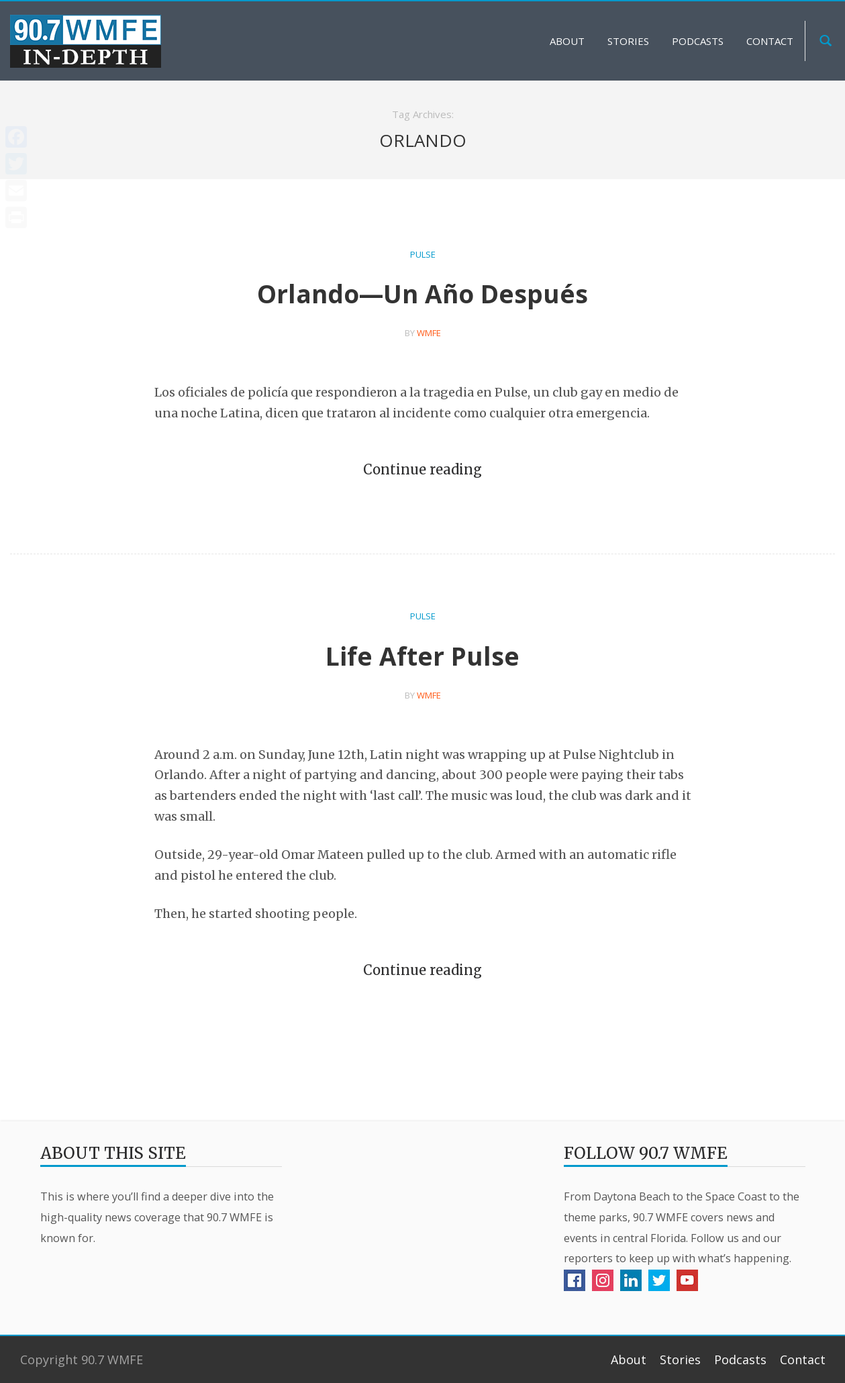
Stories (680, 1359)
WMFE (429, 333)
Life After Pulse (422, 656)
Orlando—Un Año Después (422, 293)
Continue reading (422, 469)
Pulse (423, 254)
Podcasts (740, 1359)
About (628, 1359)
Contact (803, 1359)
